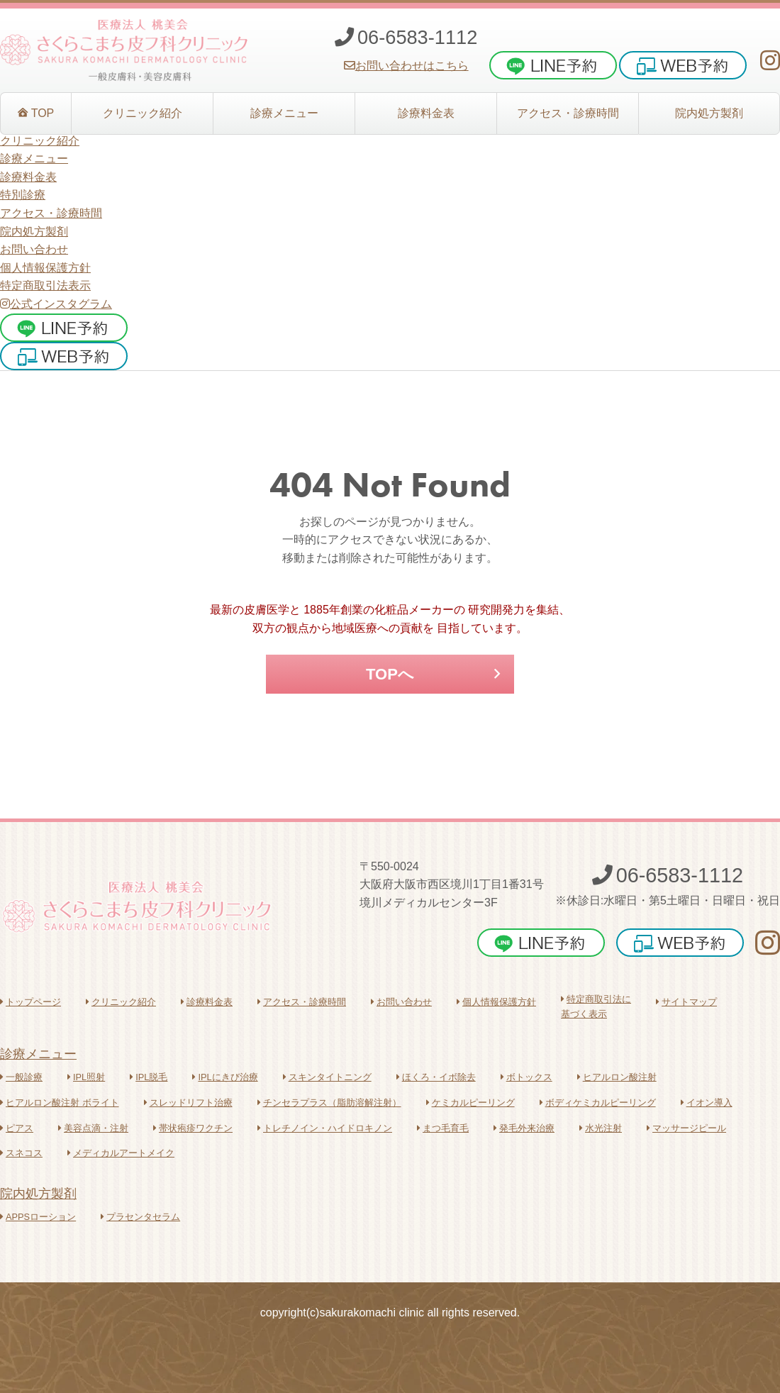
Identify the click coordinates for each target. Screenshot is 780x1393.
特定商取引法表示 (45, 285)
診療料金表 (207, 1002)
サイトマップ (686, 1002)
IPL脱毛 (148, 1077)
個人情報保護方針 (45, 268)
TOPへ (390, 674)
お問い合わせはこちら (406, 66)
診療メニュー (38, 1054)
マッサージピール (686, 1128)
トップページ (30, 1002)
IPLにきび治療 (224, 1077)
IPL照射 (86, 1077)
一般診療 (21, 1077)
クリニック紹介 (121, 1002)
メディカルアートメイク (120, 1153)
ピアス (16, 1128)
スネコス (21, 1153)
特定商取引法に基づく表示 (596, 1006)
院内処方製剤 (38, 1194)
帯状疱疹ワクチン (193, 1128)
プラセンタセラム (140, 1216)
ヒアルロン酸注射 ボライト (59, 1102)
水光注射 (600, 1128)
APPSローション (38, 1216)
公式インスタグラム (56, 304)
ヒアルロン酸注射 (617, 1077)
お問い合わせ (34, 249)
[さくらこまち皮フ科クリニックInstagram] (770, 61)
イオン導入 (706, 1102)
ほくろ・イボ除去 (436, 1077)
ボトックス (526, 1077)
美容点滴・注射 (93, 1128)
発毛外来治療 (524, 1128)
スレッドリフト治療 (188, 1102)
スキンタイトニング (327, 1077)
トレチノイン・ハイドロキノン (324, 1128)
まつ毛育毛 (443, 1128)
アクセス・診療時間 (301, 1002)
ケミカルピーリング (470, 1102)
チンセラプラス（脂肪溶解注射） (329, 1102)
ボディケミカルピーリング (598, 1102)
